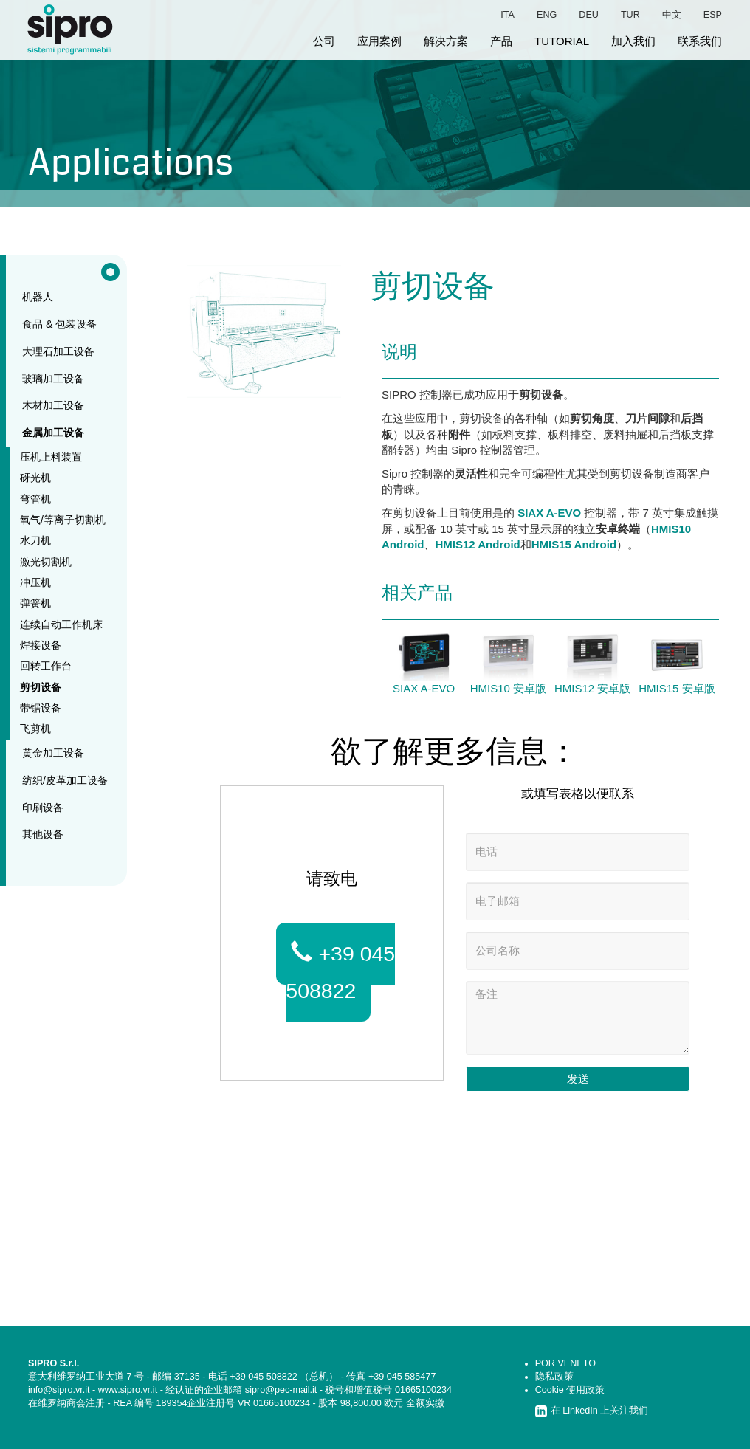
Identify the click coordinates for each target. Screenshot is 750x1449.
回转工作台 (46, 666)
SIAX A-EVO (549, 512)
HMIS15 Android (573, 544)
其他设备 (42, 834)
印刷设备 (42, 807)
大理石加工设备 (58, 351)
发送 (578, 1079)
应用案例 (379, 41)
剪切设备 (40, 687)
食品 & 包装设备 (59, 324)
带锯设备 (40, 708)
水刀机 (35, 540)
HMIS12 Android (477, 544)
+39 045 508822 (340, 971)
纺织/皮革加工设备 (65, 780)
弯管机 (35, 499)
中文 (671, 15)
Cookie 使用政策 (570, 1390)
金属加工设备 (53, 432)
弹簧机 (35, 603)
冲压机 (35, 582)
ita (507, 15)
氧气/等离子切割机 (63, 520)
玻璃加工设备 (53, 379)
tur (630, 15)
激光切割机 (46, 562)
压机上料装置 (51, 457)
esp (712, 15)
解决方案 (446, 41)
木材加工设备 (53, 405)
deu (589, 15)
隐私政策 (554, 1376)
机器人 (37, 297)
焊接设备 (40, 645)
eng (547, 15)
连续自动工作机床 (61, 624)
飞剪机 (35, 728)
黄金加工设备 (53, 753)
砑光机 (35, 477)
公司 (324, 41)
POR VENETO (565, 1363)
